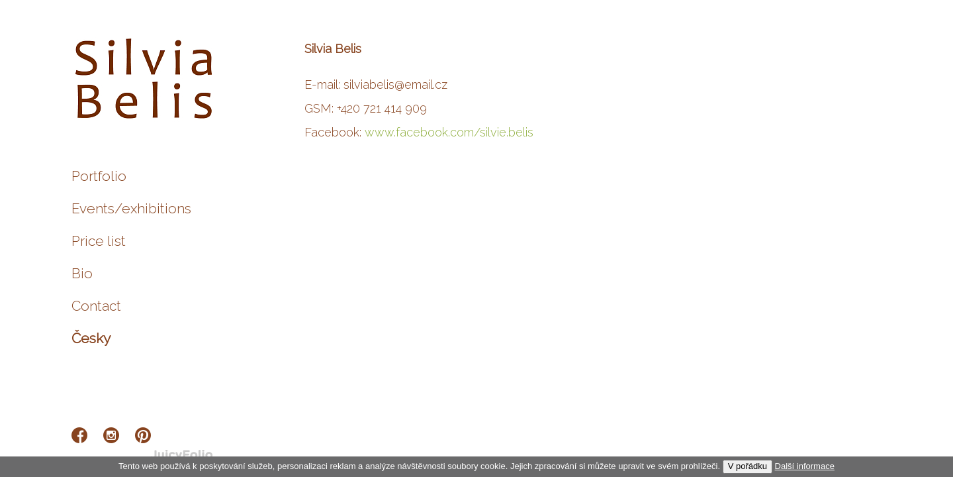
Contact (96, 305)
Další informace (805, 466)
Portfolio (98, 176)
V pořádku (747, 466)
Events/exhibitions (131, 208)
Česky (91, 338)
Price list (98, 241)
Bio (82, 273)
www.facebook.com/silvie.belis (449, 132)
